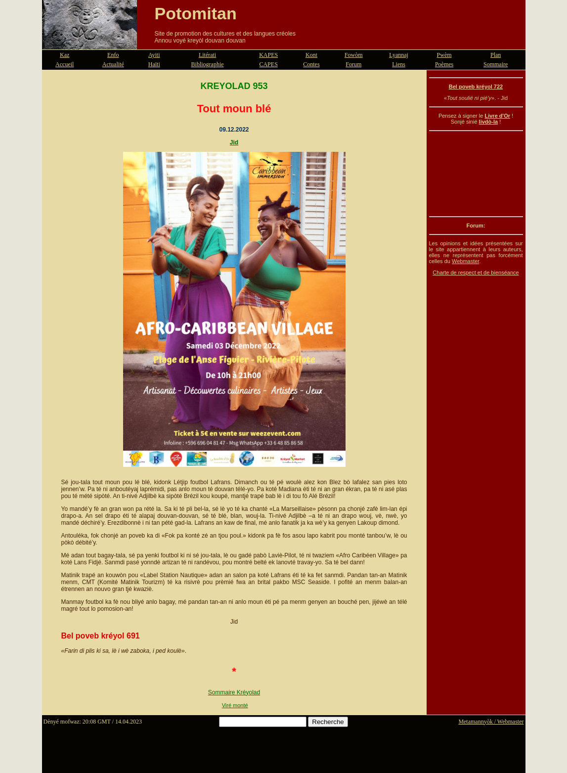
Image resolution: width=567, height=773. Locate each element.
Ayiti (154, 54)
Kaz (64, 54)
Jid (234, 142)
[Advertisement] (476, 173)
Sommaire (495, 64)
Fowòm (354, 54)
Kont (311, 54)
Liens (398, 64)
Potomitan (196, 13)
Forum (353, 64)
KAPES (268, 54)
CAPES (268, 64)
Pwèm (444, 54)
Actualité (113, 64)
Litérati (207, 54)
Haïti (154, 64)
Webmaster (465, 261)
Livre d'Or (497, 116)
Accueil (64, 64)
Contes (311, 64)
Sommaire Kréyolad (234, 692)
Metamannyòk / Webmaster (490, 721)
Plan (495, 54)
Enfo (113, 54)
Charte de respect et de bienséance (476, 272)
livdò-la (488, 122)
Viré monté (235, 705)
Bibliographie (207, 64)
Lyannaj (398, 54)
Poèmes (444, 64)
